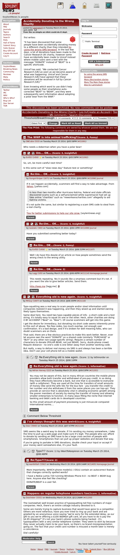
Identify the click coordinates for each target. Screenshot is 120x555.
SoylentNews (11, 8)
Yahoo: (30, 186)
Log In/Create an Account (95, 112)
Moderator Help (32, 538)
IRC (4, 93)
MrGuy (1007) (32, 301)
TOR (5, 106)
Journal (100, 178)
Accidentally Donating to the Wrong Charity (49, 112)
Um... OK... (43, 152)
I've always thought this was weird (51, 421)
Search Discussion (80, 115)
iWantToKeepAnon (70, 451)
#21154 (79, 426)
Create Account (10, 53)
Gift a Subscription (99, 62)
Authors (7, 35)
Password (87, 33)
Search (6, 37)
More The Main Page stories (97, 82)
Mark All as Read (71, 123)
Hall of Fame (9, 43)
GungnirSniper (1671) (39, 178)
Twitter (6, 90)
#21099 (84, 228)
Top (115, 112)
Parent (31, 217)
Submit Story (9, 45)
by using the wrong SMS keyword (47, 48)
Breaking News (10, 69)
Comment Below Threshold (44, 415)
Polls (5, 40)
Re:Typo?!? (38, 460)
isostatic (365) (36, 228)
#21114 (84, 273)
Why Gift (99, 65)
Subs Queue (9, 48)
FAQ (5, 27)
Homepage (95, 273)
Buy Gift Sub (9, 51)
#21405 (91, 464)
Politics (6, 80)
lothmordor (99, 357)
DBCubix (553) (33, 141)
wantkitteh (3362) (37, 464)
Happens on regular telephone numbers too (58, 493)
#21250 (87, 498)
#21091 (82, 141)
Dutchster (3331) (34, 498)
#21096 (91, 178)
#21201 (93, 370)
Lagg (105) (37, 273)
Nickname (87, 26)
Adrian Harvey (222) (41, 370)
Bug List (7, 101)
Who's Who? (9, 98)
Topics (6, 32)
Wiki (5, 95)
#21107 (90, 249)
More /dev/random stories (96, 79)
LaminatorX (38, 28)
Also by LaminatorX (93, 85)
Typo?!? (40, 451)
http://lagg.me (37, 286)
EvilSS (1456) (32, 157)
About (6, 24)
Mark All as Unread (96, 123)
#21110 (81, 301)
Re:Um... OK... (40, 174)
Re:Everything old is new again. (59, 357)
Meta (5, 77)
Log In (6, 56)
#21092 (83, 157)
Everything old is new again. (56, 296)
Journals (7, 29)
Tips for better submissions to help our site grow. (53, 213)
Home (33, 549)
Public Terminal (90, 41)
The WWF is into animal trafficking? (52, 137)
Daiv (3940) (31, 426)
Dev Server (8, 103)
